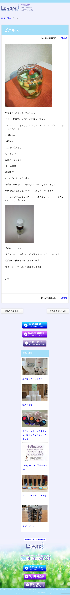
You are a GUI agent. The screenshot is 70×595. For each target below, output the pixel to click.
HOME (3, 18)
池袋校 (9, 18)
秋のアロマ (27, 405)
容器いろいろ (28, 526)
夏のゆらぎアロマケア (32, 379)
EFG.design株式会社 (50, 592)
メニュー (65, 8)
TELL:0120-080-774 (53, 8)
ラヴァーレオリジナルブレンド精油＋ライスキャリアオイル (34, 435)
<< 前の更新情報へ (11, 311)
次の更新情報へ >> (58, 311)
